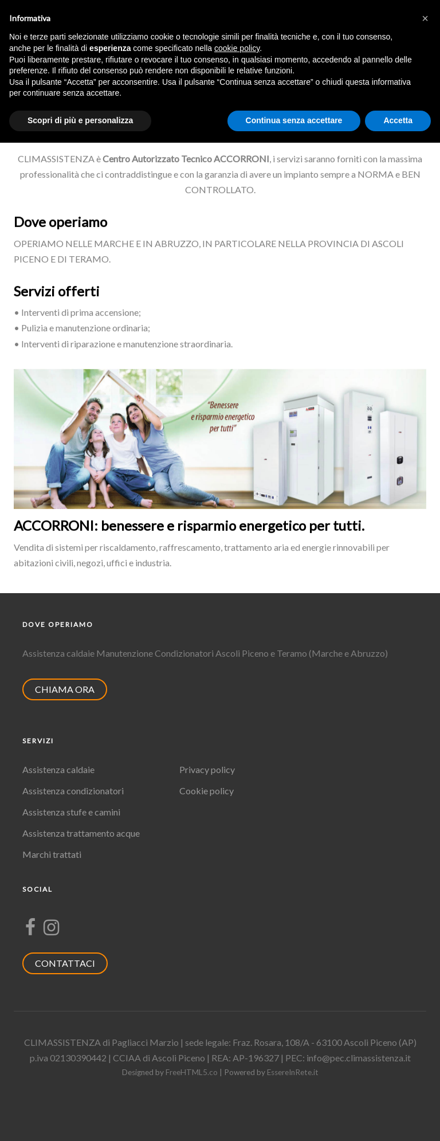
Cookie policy (206, 790)
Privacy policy (207, 769)
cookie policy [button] (237, 48)
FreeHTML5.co (192, 1072)
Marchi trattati (51, 854)
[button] (425, 18)
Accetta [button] (397, 120)
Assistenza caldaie (58, 769)
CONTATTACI (71, 963)
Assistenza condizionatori (73, 790)
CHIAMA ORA (70, 689)
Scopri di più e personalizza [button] (80, 120)
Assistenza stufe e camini (71, 811)
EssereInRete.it (293, 1072)
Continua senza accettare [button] (294, 120)
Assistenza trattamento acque (81, 833)
